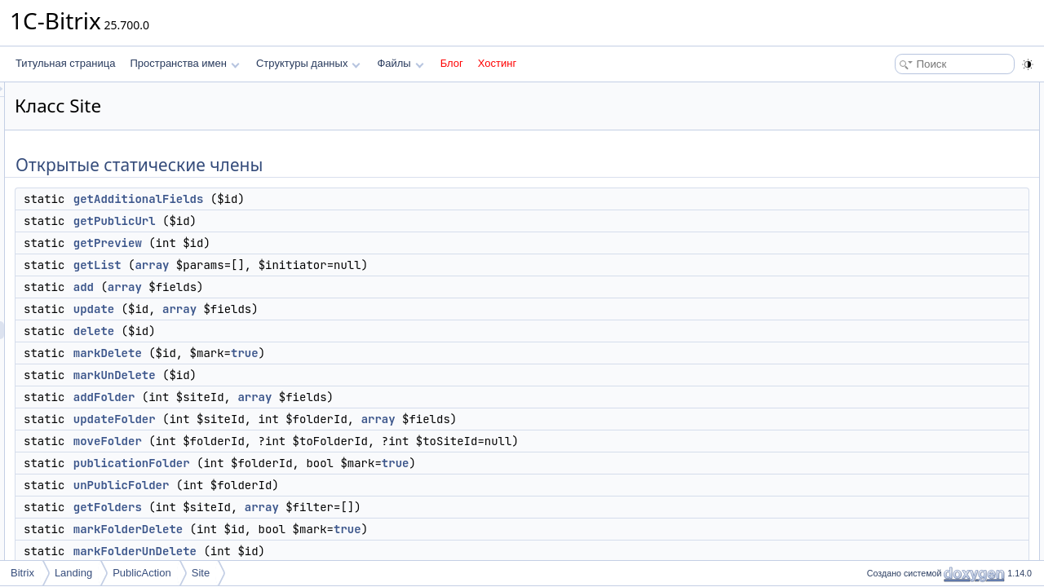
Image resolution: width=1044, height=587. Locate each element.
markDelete (311, 353)
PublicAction (142, 573)
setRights (895, 468)
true (448, 353)
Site (201, 573)
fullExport (895, 450)
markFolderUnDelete (338, 551)
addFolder (308, 397)
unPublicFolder (325, 485)
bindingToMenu (908, 539)
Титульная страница (65, 63)
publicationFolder (335, 463)
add (287, 287)
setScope (895, 521)
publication (898, 414)
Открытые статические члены (930, 91)
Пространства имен (184, 63)
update (297, 309)
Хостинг (497, 63)
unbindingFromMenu (920, 557)
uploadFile (897, 504)
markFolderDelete (332, 529)
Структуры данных (308, 63)
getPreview (311, 243)
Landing (73, 573)
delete (297, 331)
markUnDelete (318, 375)
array (355, 265)
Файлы (400, 63)
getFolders (311, 507)
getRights (896, 486)
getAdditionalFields (342, 199)
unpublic (893, 432)
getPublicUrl (318, 221)
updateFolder (318, 419)
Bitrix (22, 573)
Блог (451, 63)
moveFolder (311, 441)
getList (301, 265)
